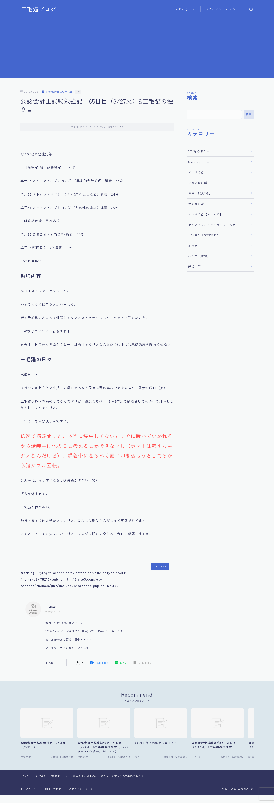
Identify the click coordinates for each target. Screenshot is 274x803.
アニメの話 (196, 172)
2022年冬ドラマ (199, 151)
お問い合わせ (185, 9)
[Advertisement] (137, 49)
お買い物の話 (197, 183)
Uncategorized (199, 162)
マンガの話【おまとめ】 (205, 214)
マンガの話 (196, 204)
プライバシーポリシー (222, 9)
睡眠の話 (194, 266)
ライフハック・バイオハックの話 (212, 224)
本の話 (193, 246)
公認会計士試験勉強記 (57, 91)
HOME (25, 776)
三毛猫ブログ (38, 9)
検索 (249, 114)
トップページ (28, 788)
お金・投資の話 (199, 193)
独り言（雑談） (199, 256)
